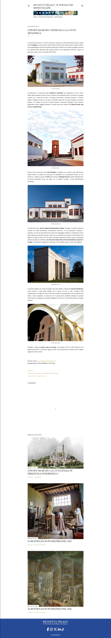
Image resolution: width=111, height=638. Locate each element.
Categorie (58, 17)
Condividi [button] (30, 370)
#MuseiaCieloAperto (36, 373)
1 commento (37, 477)
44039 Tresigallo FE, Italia (39, 376)
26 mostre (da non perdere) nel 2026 (50, 608)
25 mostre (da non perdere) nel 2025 (50, 541)
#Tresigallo (55, 373)
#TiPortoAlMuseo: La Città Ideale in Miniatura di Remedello (50, 472)
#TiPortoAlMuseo (45, 17)
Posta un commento (40, 544)
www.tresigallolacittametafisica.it (46, 361)
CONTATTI (55, 635)
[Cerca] (82, 5)
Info (35, 17)
